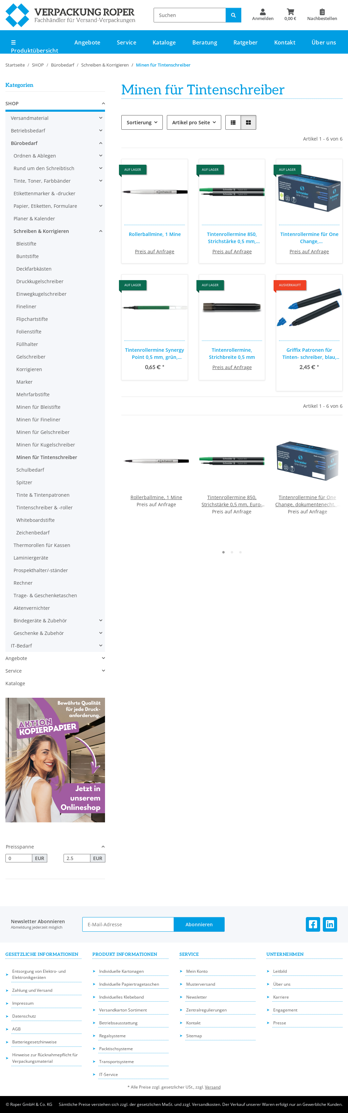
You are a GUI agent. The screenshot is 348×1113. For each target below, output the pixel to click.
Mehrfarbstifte (33, 394)
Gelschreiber (31, 356)
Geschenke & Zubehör (39, 633)
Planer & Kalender (34, 218)
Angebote (16, 658)
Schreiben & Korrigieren (41, 231)
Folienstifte (28, 331)
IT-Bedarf (21, 645)
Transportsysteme (116, 1061)
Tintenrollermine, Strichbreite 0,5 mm (232, 353)
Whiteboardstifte (35, 520)
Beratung (205, 42)
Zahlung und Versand (32, 990)
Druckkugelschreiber (40, 281)
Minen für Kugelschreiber (45, 444)
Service (13, 671)
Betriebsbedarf (28, 130)
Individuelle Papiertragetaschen (129, 984)
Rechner (23, 583)
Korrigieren (29, 369)
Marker (24, 382)
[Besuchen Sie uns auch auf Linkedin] (330, 924)
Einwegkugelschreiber (41, 294)
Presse (279, 1023)
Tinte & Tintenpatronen (43, 495)
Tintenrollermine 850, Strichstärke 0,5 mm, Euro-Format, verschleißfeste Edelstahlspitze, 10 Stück (232, 238)
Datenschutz (24, 1016)
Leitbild (280, 971)
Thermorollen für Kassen (42, 545)
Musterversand (200, 984)
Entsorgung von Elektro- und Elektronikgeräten (39, 974)
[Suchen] (190, 15)
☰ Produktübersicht (34, 46)
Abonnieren (199, 924)
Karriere (281, 997)
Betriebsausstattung (118, 1023)
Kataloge (15, 683)
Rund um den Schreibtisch (44, 168)
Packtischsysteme (116, 1049)
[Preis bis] (77, 858)
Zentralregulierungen (206, 1010)
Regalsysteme (112, 1036)
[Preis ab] (18, 858)
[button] (263, 15)
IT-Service (108, 1074)
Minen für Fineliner (38, 419)
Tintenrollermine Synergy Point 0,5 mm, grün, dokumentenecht (154, 354)
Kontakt (284, 42)
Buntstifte (27, 256)
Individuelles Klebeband (121, 997)
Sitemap (194, 1036)
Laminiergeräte (31, 557)
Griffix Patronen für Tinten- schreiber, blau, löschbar (309, 354)
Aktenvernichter (32, 608)
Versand (213, 1087)
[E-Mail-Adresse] (128, 924)
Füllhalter (27, 344)
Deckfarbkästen (34, 269)
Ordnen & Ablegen (35, 155)
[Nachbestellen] (322, 15)
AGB (16, 1029)
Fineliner (26, 306)
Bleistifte (26, 243)
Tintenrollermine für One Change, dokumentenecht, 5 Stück (309, 238)
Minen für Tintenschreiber (46, 457)
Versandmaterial (30, 118)
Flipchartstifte (32, 319)
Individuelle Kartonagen (121, 971)
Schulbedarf (30, 470)
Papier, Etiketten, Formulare (45, 206)
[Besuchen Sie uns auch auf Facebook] (313, 924)
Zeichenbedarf (33, 532)
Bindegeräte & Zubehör (40, 620)
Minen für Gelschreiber (43, 432)
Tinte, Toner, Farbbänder (42, 181)
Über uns (324, 42)
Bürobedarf (24, 143)
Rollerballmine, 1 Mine (155, 234)
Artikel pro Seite (191, 122)
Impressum (23, 1003)
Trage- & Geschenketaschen (45, 595)
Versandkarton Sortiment (123, 1010)
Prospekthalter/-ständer (41, 570)
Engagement (285, 1010)
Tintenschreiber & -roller (44, 507)
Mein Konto (197, 971)
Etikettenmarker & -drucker (44, 193)
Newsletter (196, 997)
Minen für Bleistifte (38, 407)
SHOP (12, 103)
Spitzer (24, 482)
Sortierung (139, 122)
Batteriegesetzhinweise (34, 1042)
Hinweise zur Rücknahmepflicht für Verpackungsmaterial (45, 1058)
